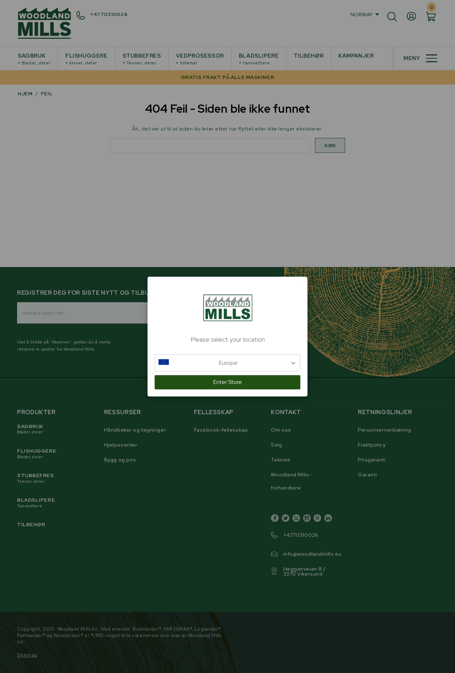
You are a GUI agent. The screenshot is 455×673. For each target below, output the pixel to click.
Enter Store (227, 382)
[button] (227, 363)
